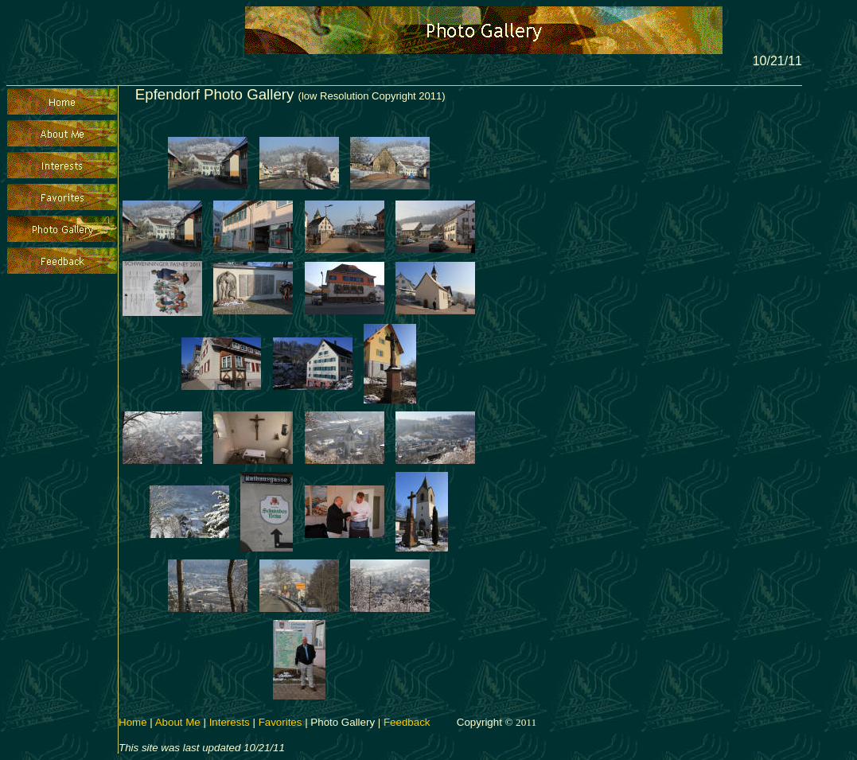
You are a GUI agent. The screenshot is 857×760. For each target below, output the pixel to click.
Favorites (280, 722)
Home (133, 722)
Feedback (407, 722)
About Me (178, 722)
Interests (229, 722)
